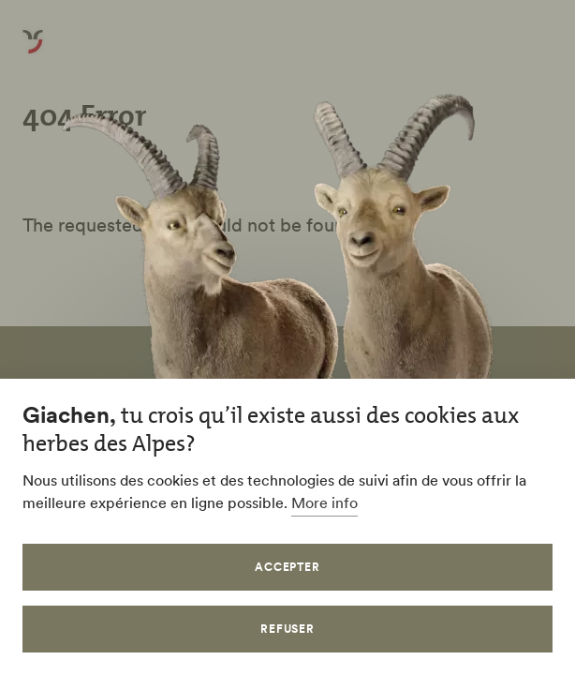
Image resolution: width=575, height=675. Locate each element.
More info (324, 502)
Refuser (288, 629)
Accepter (288, 567)
